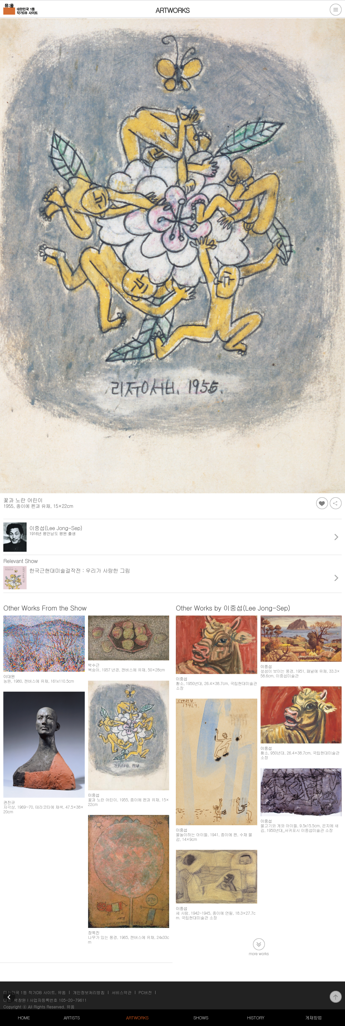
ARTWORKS (137, 1017)
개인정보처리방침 (89, 989)
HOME (24, 1017)
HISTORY (255, 1017)
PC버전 (145, 989)
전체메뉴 (336, 10)
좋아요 (322, 503)
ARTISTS (71, 1017)
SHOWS (200, 1017)
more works (259, 935)
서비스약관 (122, 989)
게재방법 (313, 1017)
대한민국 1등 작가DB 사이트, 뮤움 (34, 989)
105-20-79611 (73, 996)
